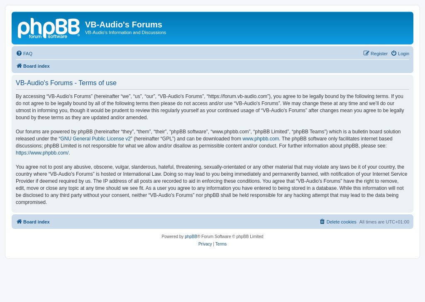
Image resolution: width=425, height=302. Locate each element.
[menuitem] (24, 54)
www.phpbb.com (260, 139)
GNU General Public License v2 (95, 139)
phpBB (191, 236)
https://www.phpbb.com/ (42, 153)
